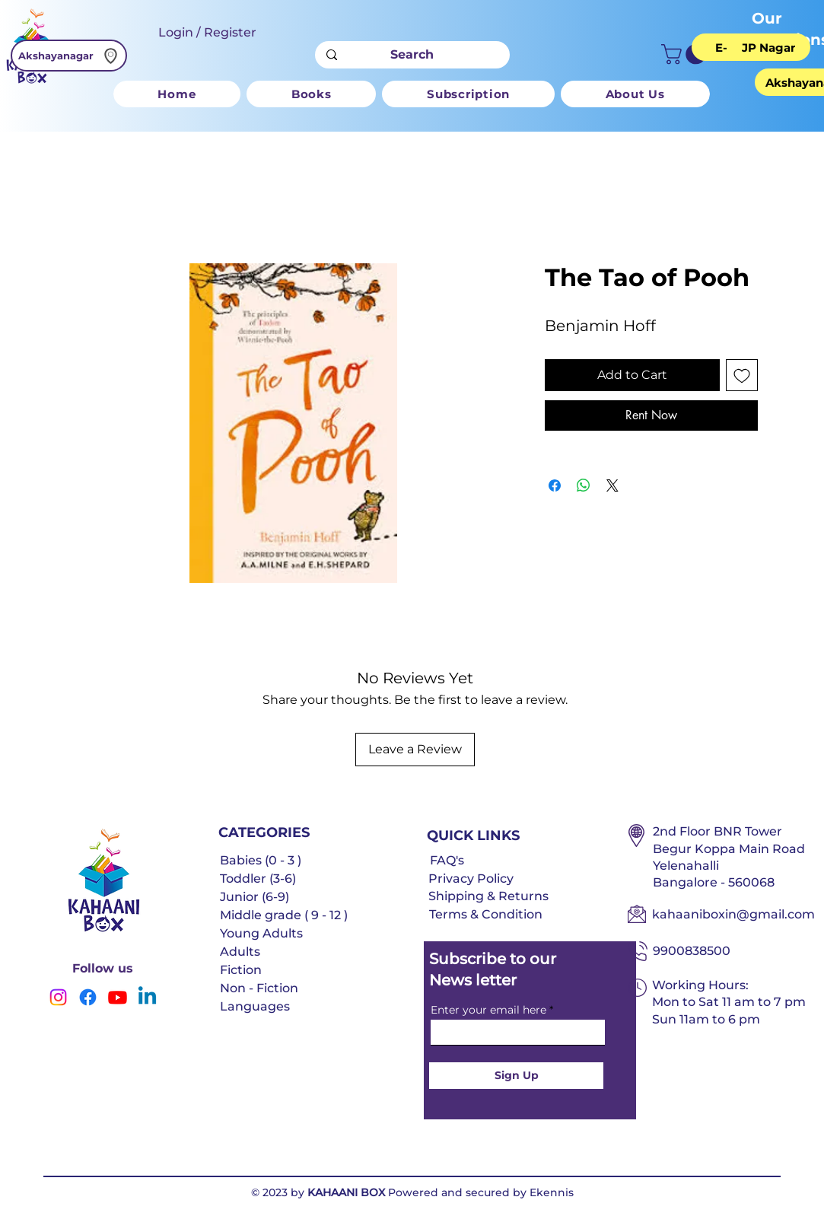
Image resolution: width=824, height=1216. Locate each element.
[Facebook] (88, 997)
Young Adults (261, 933)
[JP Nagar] (768, 47)
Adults (240, 951)
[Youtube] (118, 997)
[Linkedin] (147, 997)
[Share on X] (612, 485)
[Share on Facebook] (555, 485)
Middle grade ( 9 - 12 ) (284, 915)
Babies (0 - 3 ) (260, 860)
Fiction (241, 970)
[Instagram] (58, 997)
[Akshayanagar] (69, 56)
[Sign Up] (516, 1075)
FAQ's (447, 860)
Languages (255, 1006)
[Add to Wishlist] (742, 375)
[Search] (412, 54)
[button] (686, 54)
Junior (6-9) (254, 897)
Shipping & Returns (488, 896)
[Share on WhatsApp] (583, 485)
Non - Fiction (259, 988)
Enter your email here (488, 1009)
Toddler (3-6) (258, 878)
